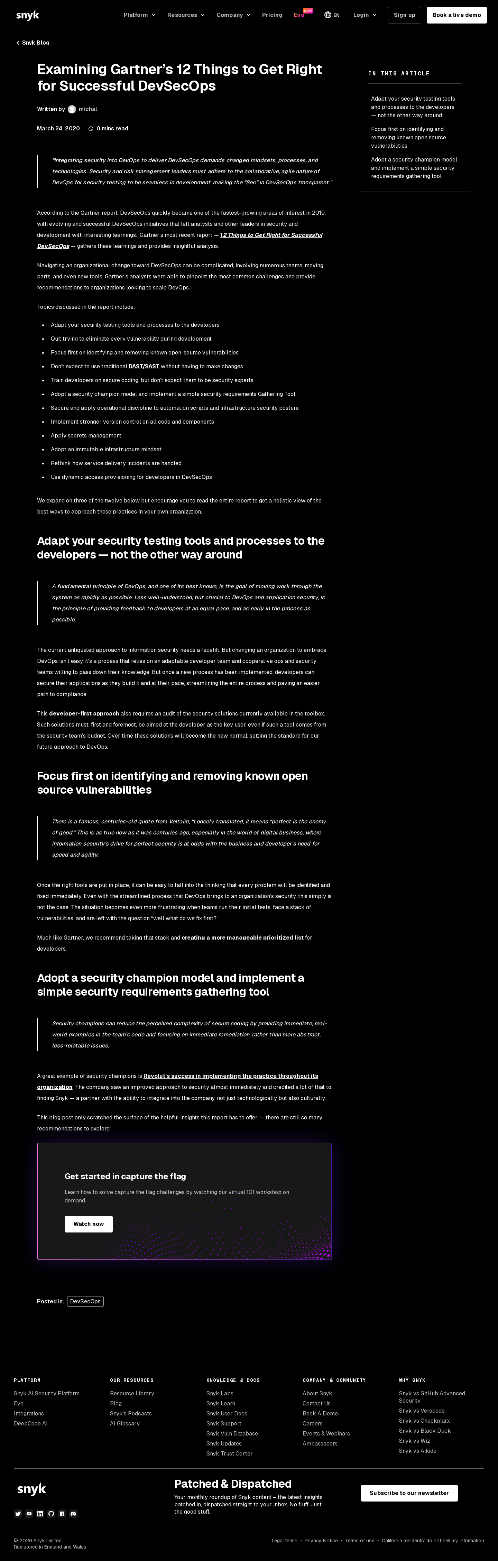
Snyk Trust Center (229, 1453)
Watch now (88, 1224)
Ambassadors (320, 1443)
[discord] (73, 1513)
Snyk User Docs (226, 1413)
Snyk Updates (224, 1443)
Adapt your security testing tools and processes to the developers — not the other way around (413, 107)
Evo (19, 1403)
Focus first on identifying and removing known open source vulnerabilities (408, 137)
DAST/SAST (144, 366)
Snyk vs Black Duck (425, 1430)
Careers (313, 1423)
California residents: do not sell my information (433, 1540)
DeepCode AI (31, 1423)
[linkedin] (40, 1513)
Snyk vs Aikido (417, 1450)
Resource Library (132, 1393)
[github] (51, 1513)
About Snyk (317, 1393)
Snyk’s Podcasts (131, 1413)
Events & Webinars (326, 1433)
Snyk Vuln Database (232, 1433)
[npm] (62, 1513)
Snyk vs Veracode (422, 1410)
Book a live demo (457, 15)
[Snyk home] (27, 15)
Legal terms (284, 1540)
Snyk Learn (220, 1403)
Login (361, 15)
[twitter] (18, 1513)
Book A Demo (320, 1413)
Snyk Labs (219, 1393)
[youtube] (29, 1513)
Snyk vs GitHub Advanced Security (432, 1397)
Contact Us (317, 1403)
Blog (116, 1403)
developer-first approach (84, 713)
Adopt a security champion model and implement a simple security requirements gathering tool (414, 168)
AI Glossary (125, 1423)
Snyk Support (223, 1423)
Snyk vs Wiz (414, 1440)
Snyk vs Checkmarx (424, 1420)
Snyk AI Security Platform (47, 1393)
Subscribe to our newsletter (409, 1493)
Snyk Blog (31, 43)
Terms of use (360, 1540)
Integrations (29, 1413)
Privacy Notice (321, 1540)
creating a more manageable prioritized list (243, 937)
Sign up (404, 15)
